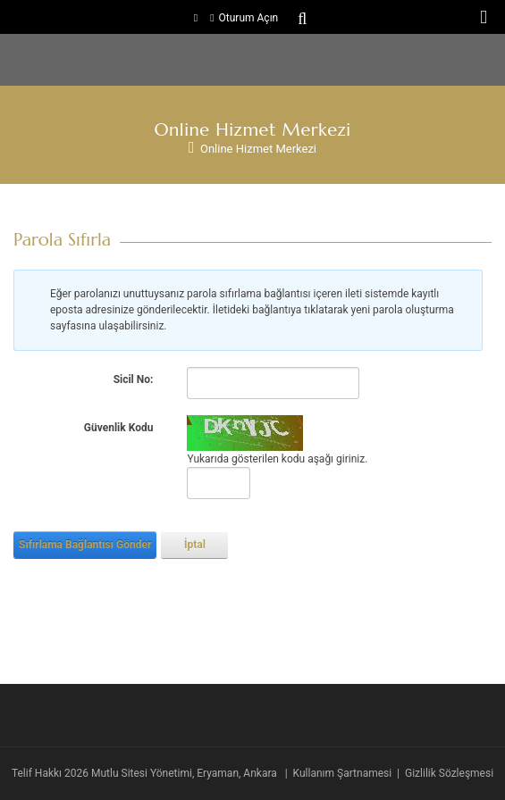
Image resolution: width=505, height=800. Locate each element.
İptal (195, 544)
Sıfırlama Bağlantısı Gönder (85, 544)
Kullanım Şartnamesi (342, 773)
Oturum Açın (249, 18)
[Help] (164, 380)
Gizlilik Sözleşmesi (449, 773)
